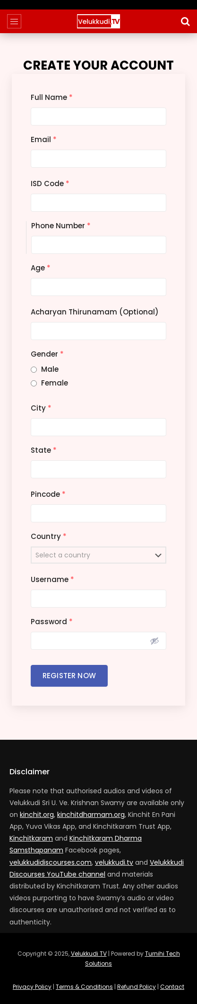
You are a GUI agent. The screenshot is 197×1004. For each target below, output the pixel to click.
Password (52, 621)
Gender (47, 354)
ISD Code (50, 183)
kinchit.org (37, 814)
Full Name (52, 97)
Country (49, 536)
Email (44, 139)
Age (41, 267)
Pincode (48, 494)
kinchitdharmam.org (91, 814)
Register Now (69, 676)
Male (50, 369)
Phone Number (61, 225)
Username (52, 579)
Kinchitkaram (31, 838)
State (44, 450)
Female (54, 383)
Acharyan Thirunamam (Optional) (95, 311)
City (41, 407)
